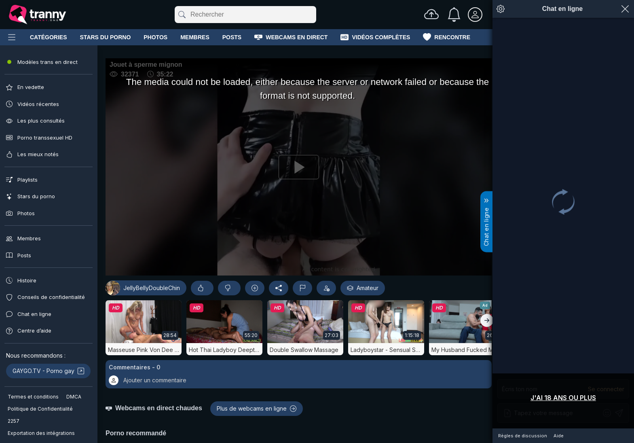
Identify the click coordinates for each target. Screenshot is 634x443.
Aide (559, 436)
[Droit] (486, 372)
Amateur (270, 340)
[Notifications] (454, 14)
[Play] (252, 193)
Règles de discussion (522, 436)
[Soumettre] (181, 14)
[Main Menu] (11, 37)
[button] (252, 426)
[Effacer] (314, 14)
